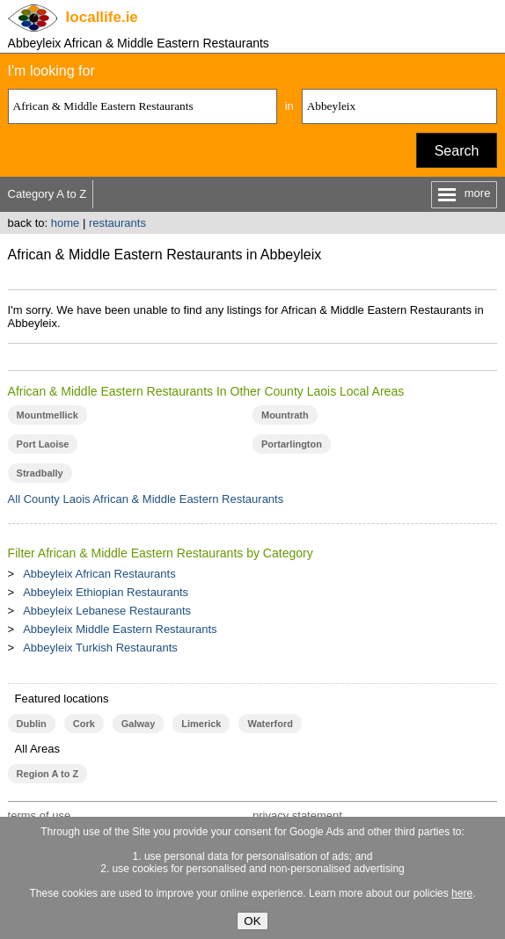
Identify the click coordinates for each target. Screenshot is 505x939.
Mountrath (285, 415)
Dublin (32, 723)
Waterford (269, 723)
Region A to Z (48, 773)
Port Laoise (43, 444)
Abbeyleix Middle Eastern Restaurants (119, 629)
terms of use (39, 815)
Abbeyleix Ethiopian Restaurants (105, 592)
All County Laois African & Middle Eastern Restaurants (146, 499)
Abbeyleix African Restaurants (99, 573)
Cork (84, 723)
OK (252, 921)
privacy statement (297, 815)
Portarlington (291, 444)
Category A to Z (47, 193)
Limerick (201, 723)
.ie (102, 17)
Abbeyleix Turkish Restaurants (100, 647)
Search (457, 150)
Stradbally (40, 473)
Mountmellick (47, 415)
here (461, 893)
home (65, 222)
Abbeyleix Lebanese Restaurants (107, 610)
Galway (138, 723)
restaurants (117, 222)
